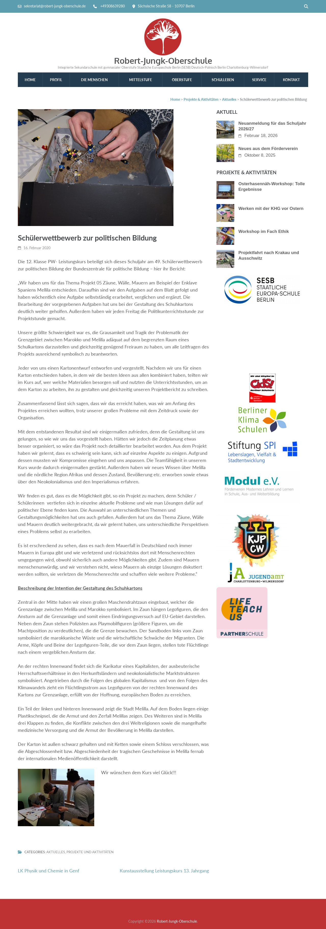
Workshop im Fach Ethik (263, 231)
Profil (56, 80)
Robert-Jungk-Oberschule (163, 60)
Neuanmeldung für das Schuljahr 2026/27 (272, 126)
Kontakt (291, 80)
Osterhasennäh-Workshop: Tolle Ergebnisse (271, 186)
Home (30, 80)
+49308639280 (112, 6)
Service (259, 80)
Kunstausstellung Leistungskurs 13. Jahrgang (164, 870)
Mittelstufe (140, 80)
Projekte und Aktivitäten (90, 852)
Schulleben (223, 80)
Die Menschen (94, 80)
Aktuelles (55, 852)
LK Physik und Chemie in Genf (48, 870)
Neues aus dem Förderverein (268, 148)
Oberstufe (182, 80)
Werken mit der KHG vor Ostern (271, 208)
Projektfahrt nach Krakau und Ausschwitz (268, 255)
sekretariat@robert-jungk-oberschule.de (55, 6)
